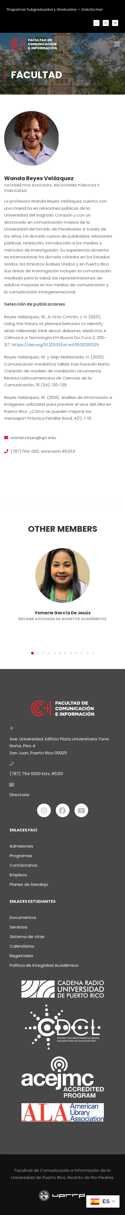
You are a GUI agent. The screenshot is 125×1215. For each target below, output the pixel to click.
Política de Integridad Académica (44, 963)
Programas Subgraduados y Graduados (42, 9)
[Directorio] (11, 782)
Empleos (18, 873)
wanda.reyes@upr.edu (33, 437)
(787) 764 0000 (25, 772)
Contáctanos (23, 863)
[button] (32, 653)
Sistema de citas (27, 934)
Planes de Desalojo (29, 882)
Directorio (19, 792)
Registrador (22, 954)
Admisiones (21, 844)
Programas (21, 854)
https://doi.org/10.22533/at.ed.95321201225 (55, 344)
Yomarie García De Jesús (63, 613)
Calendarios (22, 944)
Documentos (23, 915)
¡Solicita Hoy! (92, 9)
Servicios (18, 925)
